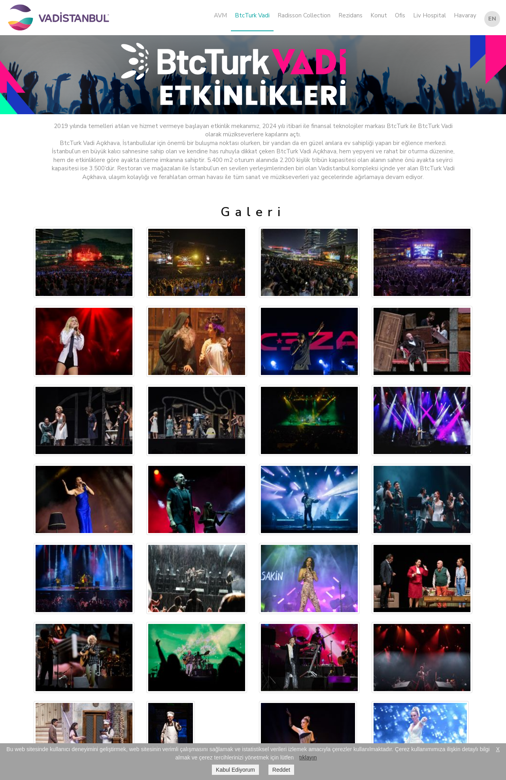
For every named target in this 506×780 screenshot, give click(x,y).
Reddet (281, 770)
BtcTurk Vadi (252, 15)
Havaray (465, 15)
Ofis (400, 15)
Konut (378, 15)
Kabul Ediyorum (235, 770)
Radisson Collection (304, 15)
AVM (220, 15)
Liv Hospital (429, 15)
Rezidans (350, 15)
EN (492, 19)
